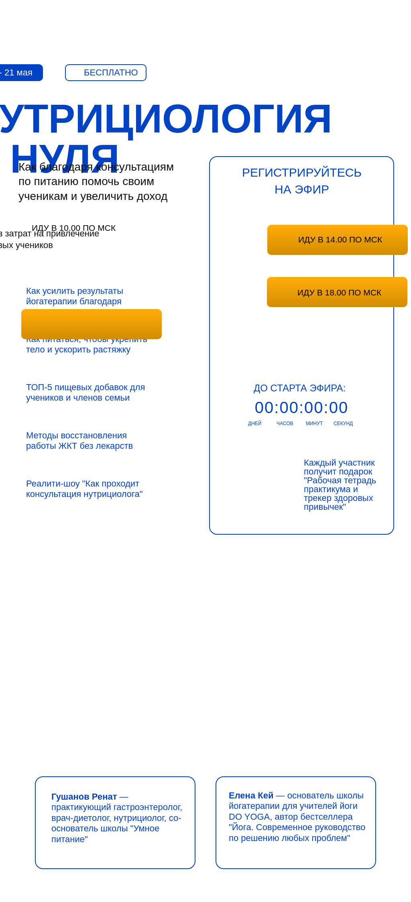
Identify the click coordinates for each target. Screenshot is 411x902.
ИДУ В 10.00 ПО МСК (74, 227)
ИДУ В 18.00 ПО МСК (339, 292)
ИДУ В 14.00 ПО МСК (340, 239)
